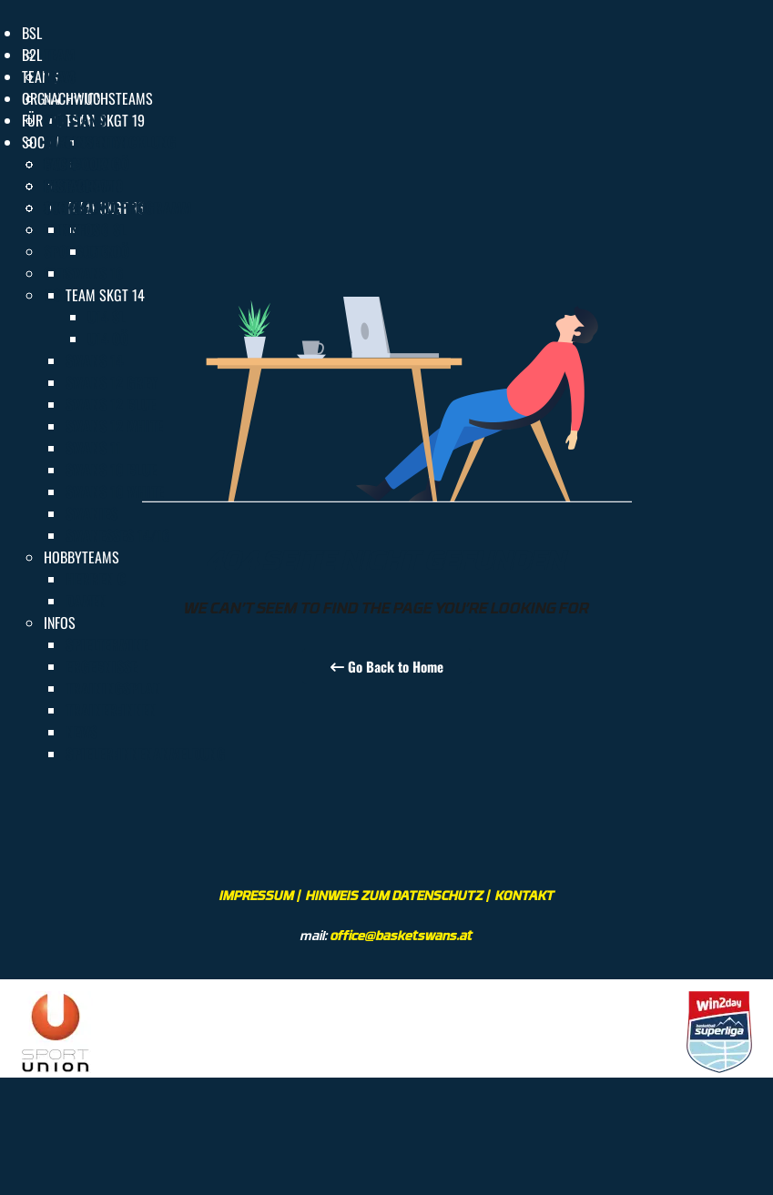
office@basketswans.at (402, 935)
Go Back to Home (387, 666)
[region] (386, 1028)
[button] (32, 33)
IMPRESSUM (256, 895)
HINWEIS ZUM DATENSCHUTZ (394, 895)
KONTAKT (524, 895)
